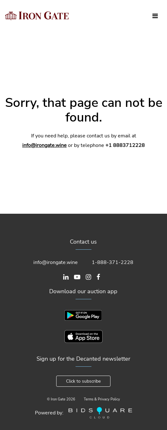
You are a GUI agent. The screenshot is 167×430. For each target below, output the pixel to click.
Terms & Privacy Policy (102, 399)
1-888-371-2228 (112, 262)
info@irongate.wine (44, 145)
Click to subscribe (83, 381)
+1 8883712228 (125, 145)
